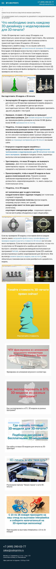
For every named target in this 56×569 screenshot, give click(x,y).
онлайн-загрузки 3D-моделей (40, 118)
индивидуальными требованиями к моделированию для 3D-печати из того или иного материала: (30, 152)
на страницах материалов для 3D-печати (28, 140)
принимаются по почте (25, 123)
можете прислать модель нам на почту (26, 256)
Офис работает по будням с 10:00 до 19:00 (16, 560)
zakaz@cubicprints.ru (46, 4)
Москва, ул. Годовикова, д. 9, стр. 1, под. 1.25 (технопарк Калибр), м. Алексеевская (16, 556)
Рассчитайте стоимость (28, 336)
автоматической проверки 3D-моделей (37, 48)
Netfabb (15, 251)
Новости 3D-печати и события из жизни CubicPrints (21, 12)
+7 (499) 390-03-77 (46, 2)
